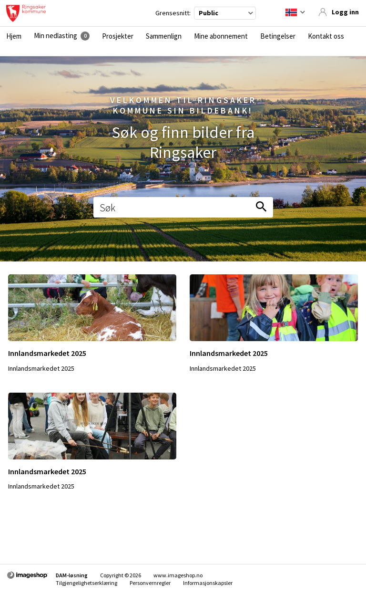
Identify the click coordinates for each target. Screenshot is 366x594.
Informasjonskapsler (208, 582)
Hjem (13, 36)
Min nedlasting (55, 35)
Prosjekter (117, 36)
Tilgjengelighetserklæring (86, 582)
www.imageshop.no (178, 575)
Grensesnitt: (173, 13)
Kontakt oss (326, 36)
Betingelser (277, 36)
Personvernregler (150, 582)
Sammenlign (164, 36)
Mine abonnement (221, 36)
